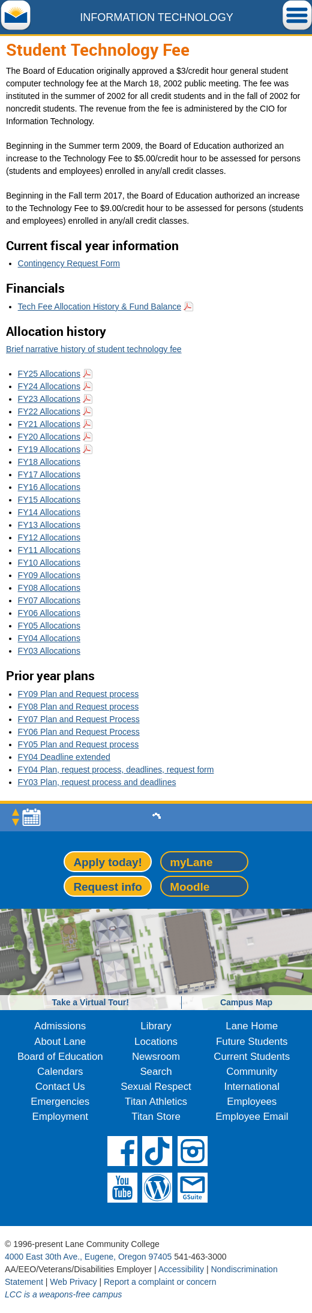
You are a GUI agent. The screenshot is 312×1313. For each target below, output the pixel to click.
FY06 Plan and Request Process (79, 732)
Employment (60, 1116)
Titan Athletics (156, 1101)
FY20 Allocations (49, 436)
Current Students (252, 1056)
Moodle (189, 887)
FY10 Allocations (49, 562)
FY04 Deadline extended (64, 757)
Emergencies (60, 1101)
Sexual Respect (156, 1086)
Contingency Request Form (69, 263)
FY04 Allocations (49, 638)
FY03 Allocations (49, 651)
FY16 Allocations (49, 487)
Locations (156, 1041)
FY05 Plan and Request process (78, 744)
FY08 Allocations (49, 588)
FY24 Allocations (49, 386)
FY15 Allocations (49, 499)
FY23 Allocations (49, 399)
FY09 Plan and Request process (78, 694)
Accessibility (181, 1269)
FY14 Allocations (49, 512)
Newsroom (156, 1056)
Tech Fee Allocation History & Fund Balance (99, 306)
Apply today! (107, 862)
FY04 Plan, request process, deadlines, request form (116, 769)
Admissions (60, 1026)
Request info (107, 887)
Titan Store (155, 1116)
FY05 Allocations (49, 625)
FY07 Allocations (49, 600)
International (252, 1086)
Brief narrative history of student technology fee (94, 349)
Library (155, 1026)
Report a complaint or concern (160, 1282)
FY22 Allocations (49, 411)
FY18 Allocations (49, 462)
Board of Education (60, 1056)
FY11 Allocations (49, 550)
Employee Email (251, 1116)
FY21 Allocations (49, 424)
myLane (191, 862)
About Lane (60, 1041)
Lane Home (252, 1026)
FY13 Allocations (49, 525)
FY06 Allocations (49, 613)
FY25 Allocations (49, 373)
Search (156, 1071)
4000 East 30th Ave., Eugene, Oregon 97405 (88, 1256)
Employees (252, 1101)
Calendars (60, 1071)
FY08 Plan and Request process (78, 706)
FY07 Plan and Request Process (79, 719)
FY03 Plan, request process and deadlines (97, 782)
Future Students (251, 1041)
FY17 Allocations (49, 474)
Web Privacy (73, 1282)
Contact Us (60, 1086)
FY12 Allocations (49, 537)
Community (251, 1071)
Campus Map (246, 1002)
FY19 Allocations (49, 449)
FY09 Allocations (49, 575)
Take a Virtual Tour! (90, 1002)
